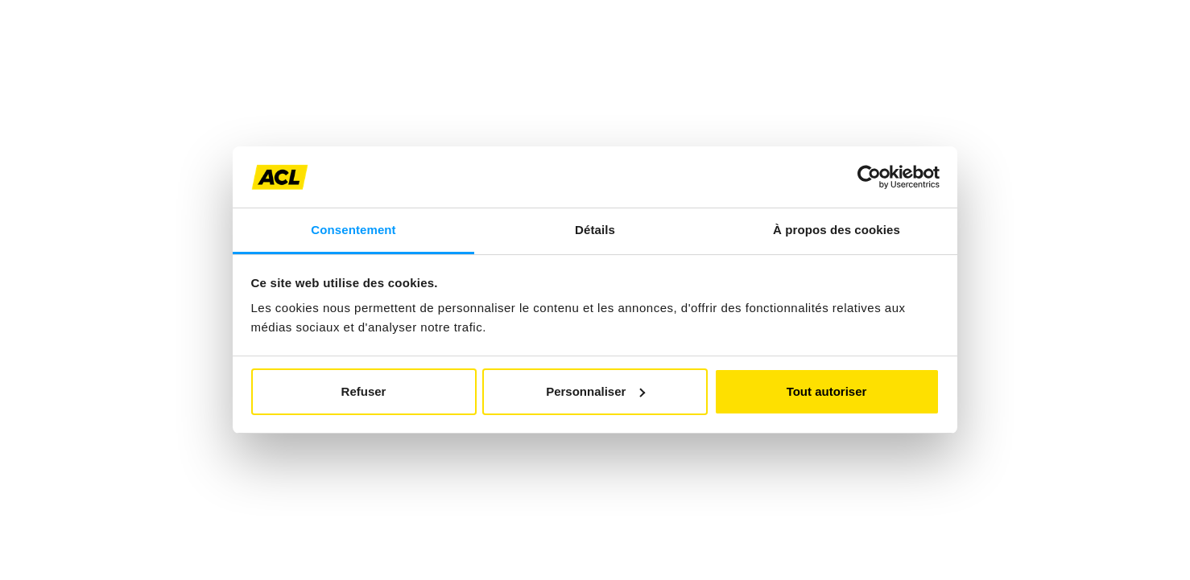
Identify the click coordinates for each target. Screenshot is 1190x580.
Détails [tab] (595, 230)
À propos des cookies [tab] (836, 230)
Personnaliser (595, 391)
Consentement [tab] (353, 230)
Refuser (363, 391)
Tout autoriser (827, 391)
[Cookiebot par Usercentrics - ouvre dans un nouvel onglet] (869, 177)
